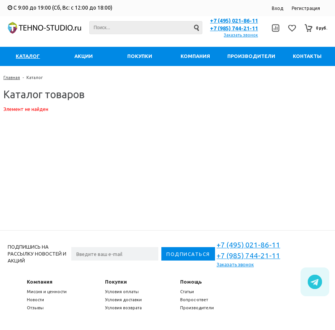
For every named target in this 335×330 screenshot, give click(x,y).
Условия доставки (123, 299)
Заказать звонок (241, 35)
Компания (40, 281)
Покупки (116, 281)
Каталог (34, 77)
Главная (11, 77)
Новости (35, 299)
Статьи (187, 291)
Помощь (191, 281)
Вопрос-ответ (194, 299)
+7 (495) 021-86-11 (234, 21)
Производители (197, 307)
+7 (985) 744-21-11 (234, 28)
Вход (277, 8)
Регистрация (306, 8)
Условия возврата (123, 307)
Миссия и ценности (47, 291)
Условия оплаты (122, 291)
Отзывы (35, 307)
